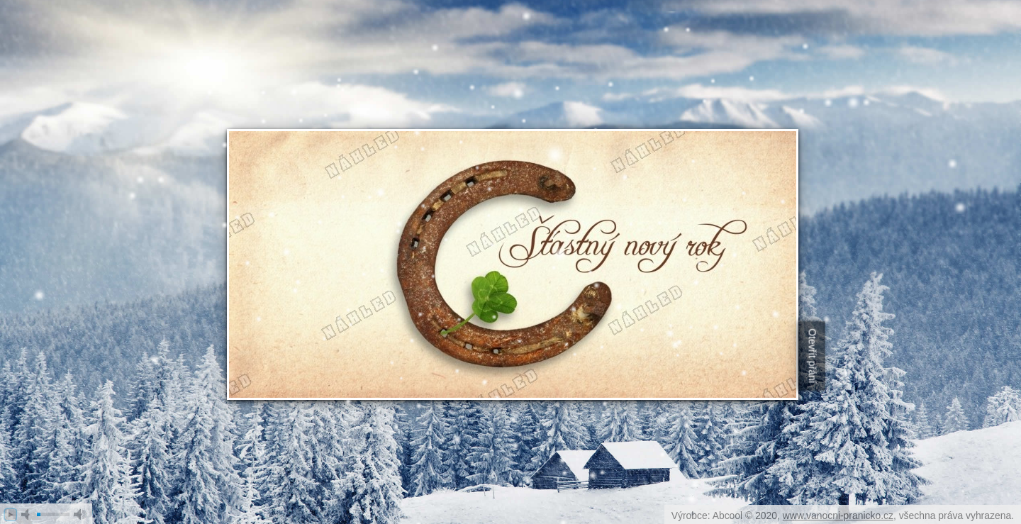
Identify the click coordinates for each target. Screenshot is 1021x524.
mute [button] (27, 514)
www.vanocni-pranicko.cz (838, 515)
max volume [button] (80, 514)
